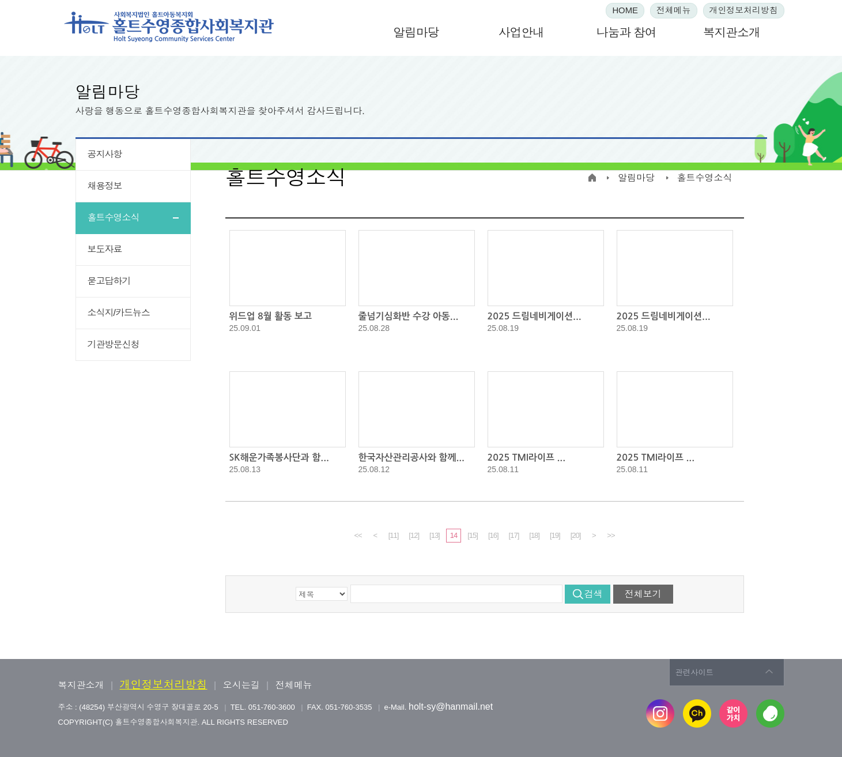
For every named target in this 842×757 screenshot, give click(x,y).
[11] (393, 535)
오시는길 (241, 685)
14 (453, 535)
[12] (414, 535)
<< (357, 535)
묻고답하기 (109, 281)
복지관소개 (731, 32)
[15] (472, 535)
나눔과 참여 (626, 32)
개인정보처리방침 (743, 10)
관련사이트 (694, 671)
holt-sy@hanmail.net (451, 706)
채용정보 (105, 186)
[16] (493, 535)
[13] (434, 535)
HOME (625, 10)
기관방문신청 (113, 344)
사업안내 (521, 32)
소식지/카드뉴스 (119, 313)
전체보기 (643, 594)
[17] (514, 535)
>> (610, 535)
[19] (555, 535)
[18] (534, 535)
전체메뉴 (673, 10)
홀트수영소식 (113, 218)
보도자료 (105, 249)
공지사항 (105, 154)
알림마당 (416, 32)
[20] (576, 535)
